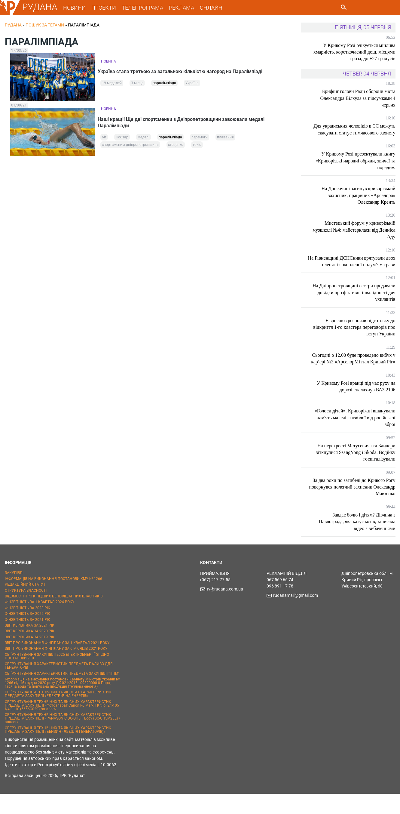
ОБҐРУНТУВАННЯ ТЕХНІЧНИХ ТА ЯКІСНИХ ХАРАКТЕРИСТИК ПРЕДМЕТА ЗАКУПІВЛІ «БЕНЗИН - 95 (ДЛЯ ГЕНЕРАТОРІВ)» (58, 750)
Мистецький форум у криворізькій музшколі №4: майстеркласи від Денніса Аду (360, 236)
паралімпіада (164, 85)
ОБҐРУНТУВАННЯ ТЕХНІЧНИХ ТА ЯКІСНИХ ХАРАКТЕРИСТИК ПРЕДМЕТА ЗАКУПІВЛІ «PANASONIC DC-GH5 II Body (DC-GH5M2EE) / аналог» (62, 738)
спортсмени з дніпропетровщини (130, 146)
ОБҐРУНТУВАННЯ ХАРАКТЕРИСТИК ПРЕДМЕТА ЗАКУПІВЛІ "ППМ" (62, 694)
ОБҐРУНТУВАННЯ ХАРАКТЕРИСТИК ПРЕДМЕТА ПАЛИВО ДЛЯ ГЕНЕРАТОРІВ (59, 686)
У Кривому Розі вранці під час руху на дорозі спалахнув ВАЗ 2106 (356, 406)
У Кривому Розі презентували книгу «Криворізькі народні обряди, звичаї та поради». (355, 167)
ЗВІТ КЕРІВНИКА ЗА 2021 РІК (29, 645)
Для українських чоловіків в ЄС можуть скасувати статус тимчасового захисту (356, 132)
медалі (143, 139)
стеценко (175, 146)
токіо (197, 146)
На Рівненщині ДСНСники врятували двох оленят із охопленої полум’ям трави (357, 271)
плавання (225, 139)
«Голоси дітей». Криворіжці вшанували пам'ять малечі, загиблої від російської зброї (355, 438)
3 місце (137, 85)
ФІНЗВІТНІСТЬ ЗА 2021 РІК (27, 640)
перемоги (199, 139)
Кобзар (122, 139)
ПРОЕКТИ (107, 8)
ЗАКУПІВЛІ (14, 593)
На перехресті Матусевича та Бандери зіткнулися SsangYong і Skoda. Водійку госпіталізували (355, 472)
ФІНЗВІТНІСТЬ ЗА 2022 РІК (27, 634)
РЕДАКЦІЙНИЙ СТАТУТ (25, 605)
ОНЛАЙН (214, 8)
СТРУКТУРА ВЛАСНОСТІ (26, 611)
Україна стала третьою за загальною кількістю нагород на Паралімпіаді (183, 70)
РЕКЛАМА (184, 8)
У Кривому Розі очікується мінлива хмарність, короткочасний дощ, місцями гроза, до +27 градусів (359, 52)
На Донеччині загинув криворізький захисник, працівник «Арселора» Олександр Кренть (358, 202)
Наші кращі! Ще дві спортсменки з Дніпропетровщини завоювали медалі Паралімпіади (184, 122)
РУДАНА (43, 7)
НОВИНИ (77, 8)
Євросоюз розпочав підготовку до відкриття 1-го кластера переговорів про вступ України (358, 340)
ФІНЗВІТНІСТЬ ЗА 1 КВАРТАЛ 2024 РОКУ (40, 622)
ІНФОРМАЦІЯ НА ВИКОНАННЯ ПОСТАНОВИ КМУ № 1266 (53, 599)
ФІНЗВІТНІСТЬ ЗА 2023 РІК (27, 628)
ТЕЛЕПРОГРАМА (145, 8)
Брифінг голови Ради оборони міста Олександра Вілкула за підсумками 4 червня (357, 98)
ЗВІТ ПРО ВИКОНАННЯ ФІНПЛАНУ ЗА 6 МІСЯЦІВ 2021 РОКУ (56, 669)
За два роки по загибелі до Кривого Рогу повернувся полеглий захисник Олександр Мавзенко (358, 507)
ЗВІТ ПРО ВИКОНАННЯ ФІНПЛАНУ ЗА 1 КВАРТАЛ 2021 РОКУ (57, 663)
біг (104, 139)
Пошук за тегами (45, 25)
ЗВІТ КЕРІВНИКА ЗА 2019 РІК (29, 657)
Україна (192, 85)
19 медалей (112, 85)
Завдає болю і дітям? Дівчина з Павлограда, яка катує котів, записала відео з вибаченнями (357, 541)
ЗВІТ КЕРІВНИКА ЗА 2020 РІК (29, 651)
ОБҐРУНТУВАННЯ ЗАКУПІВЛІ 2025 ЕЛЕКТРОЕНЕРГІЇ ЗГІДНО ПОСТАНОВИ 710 (57, 676)
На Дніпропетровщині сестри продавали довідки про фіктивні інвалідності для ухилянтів (362, 306)
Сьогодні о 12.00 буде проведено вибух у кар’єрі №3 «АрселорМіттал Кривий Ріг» (355, 375)
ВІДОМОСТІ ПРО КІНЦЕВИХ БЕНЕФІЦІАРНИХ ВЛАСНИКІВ (53, 616)
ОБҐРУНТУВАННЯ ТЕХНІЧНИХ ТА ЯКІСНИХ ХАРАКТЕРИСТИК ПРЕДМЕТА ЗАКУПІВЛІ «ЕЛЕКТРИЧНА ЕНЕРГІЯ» (58, 714)
